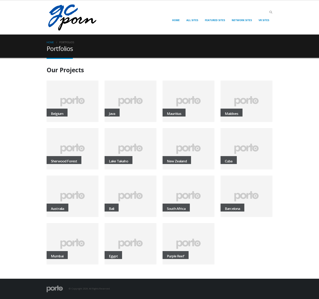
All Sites (192, 20)
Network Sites (242, 20)
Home (176, 20)
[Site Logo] (72, 17)
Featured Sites (215, 20)
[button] (270, 12)
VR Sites (264, 20)
